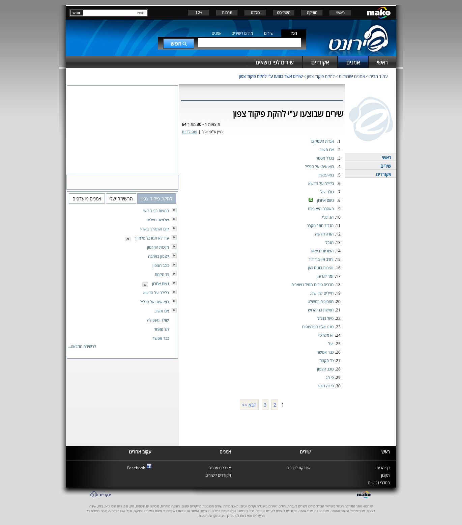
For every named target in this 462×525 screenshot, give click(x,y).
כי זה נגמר (325, 386)
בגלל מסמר (325, 158)
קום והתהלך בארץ (154, 229)
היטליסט (283, 13)
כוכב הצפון (325, 369)
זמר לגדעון (325, 276)
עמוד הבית (378, 76)
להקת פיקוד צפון (321, 76)
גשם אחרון (325, 200)
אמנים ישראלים (352, 76)
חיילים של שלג (322, 293)
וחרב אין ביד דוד (321, 259)
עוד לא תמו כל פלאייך (152, 238)
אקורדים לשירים (218, 475)
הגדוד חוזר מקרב (320, 225)
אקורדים (383, 174)
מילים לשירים (242, 33)
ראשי (340, 13)
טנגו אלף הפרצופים (318, 327)
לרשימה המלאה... (82, 346)
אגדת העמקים (322, 141)
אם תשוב (326, 150)
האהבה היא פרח (321, 209)
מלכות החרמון (158, 247)
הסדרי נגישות (379, 483)
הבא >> (249, 405)
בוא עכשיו (326, 175)
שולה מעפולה (158, 320)
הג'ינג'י (328, 217)
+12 (198, 13)
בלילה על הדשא (321, 183)
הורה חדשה (324, 234)
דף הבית (383, 468)
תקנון (385, 475)
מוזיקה (312, 13)
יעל (331, 344)
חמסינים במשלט (321, 301)
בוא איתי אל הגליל (319, 166)
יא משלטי (326, 335)
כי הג (330, 377)
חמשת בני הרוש (321, 310)
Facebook (136, 468)
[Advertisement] (262, 427)
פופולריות (189, 132)
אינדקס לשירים (298, 468)
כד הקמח (326, 360)
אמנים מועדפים (87, 198)
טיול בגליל (325, 318)
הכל (294, 33)
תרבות (227, 13)
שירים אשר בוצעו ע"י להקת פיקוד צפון (270, 76)
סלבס (255, 13)
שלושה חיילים (158, 220)
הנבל (329, 242)
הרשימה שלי (121, 198)
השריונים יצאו (322, 251)
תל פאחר (161, 329)
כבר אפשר (325, 352)
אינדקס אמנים (219, 468)
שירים (268, 33)
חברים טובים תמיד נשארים (312, 284)
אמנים (217, 33)
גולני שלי (326, 192)
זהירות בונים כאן (321, 268)
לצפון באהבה (158, 256)
